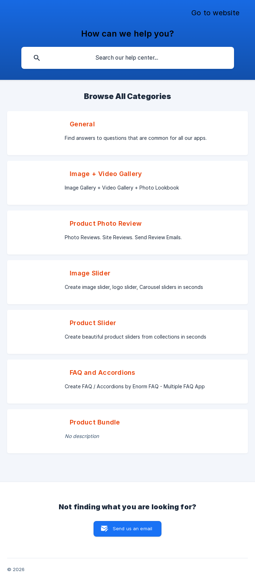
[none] (215, 13)
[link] (127, 133)
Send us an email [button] (132, 528)
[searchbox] (127, 58)
